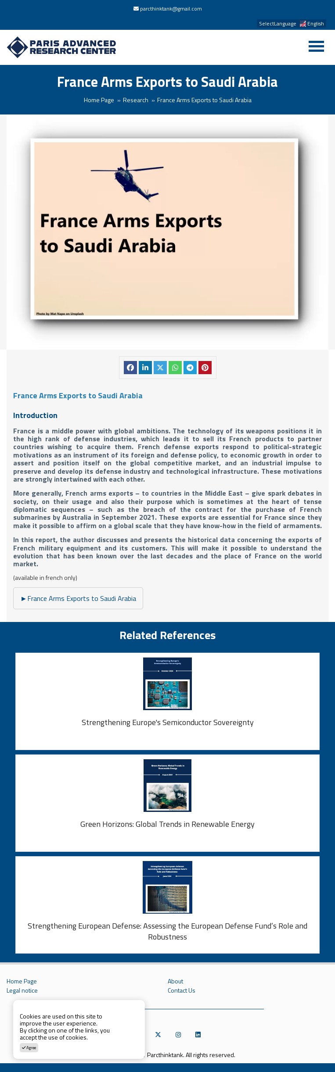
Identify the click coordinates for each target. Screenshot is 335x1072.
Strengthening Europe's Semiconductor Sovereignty (168, 722)
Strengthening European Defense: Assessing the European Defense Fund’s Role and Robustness (167, 931)
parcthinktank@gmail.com (171, 8)
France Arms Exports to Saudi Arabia (78, 598)
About (175, 981)
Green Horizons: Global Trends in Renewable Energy (167, 824)
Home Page (99, 99)
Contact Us (181, 990)
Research (135, 99)
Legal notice (22, 990)
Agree (29, 1047)
